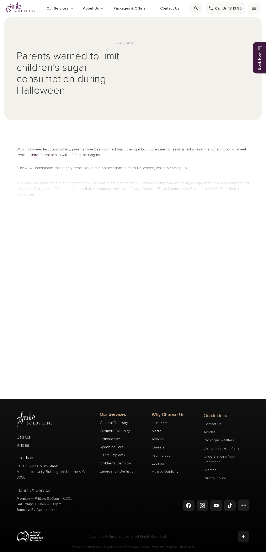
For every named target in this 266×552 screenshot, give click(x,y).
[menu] (254, 8)
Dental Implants (112, 455)
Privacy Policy (150, 547)
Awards (158, 442)
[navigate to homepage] (20, 8)
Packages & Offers (129, 8)
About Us (91, 8)
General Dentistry (114, 423)
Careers (158, 450)
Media (156, 433)
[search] (196, 8)
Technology (161, 458)
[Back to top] (243, 536)
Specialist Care (111, 447)
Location (158, 466)
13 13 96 (23, 447)
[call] (225, 8)
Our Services (57, 8)
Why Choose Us (168, 417)
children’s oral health (44, 156)
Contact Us (169, 8)
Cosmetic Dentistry (115, 431)
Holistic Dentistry (165, 474)
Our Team (159, 425)
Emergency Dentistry (117, 472)
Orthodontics (110, 439)
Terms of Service (176, 547)
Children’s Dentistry (115, 464)
